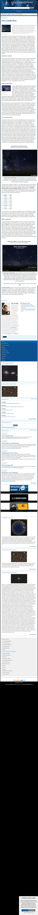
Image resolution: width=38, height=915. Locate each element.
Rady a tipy (4, 656)
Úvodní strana (4, 14)
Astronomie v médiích (6, 658)
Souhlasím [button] (25, 910)
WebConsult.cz (30, 684)
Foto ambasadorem (14, 327)
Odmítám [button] (32, 910)
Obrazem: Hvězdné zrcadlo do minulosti (28, 308)
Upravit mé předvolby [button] (28, 912)
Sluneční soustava (5, 345)
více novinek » (33, 482)
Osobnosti (4, 356)
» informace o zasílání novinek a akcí (8, 427)
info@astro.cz (4, 290)
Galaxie (3, 667)
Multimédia (4, 354)
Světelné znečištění (5, 352)
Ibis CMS (25, 684)
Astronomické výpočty (6, 655)
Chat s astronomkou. (20, 467)
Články (9, 14)
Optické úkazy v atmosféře (7, 670)
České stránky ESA (5, 648)
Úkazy (13, 14)
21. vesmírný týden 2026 (7, 517)
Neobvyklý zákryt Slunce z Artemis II (10, 453)
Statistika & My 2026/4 (11, 437)
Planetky (4, 669)
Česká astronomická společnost (9, 677)
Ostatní (3, 358)
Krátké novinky (5, 430)
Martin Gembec (4, 441)
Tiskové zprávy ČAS (6, 642)
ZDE (20, 284)
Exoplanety (4, 349)
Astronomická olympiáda (6, 644)
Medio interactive (13, 684)
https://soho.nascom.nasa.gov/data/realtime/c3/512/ (11, 448)
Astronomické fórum (6, 662)
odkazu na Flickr (15, 459)
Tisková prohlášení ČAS (6, 641)
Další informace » (32, 546)
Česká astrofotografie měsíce (9, 384)
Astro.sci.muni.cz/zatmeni (26, 236)
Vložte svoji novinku (33, 430)
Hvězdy (3, 347)
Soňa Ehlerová (4, 463)
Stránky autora (16, 333)
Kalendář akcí (5, 399)
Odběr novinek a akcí (7, 422)
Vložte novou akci (34, 398)
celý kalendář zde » (32, 418)
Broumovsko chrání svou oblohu (26, 304)
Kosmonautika (5, 343)
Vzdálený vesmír (5, 351)
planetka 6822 (8, 333)
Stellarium (26, 181)
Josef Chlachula (4, 434)
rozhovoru (12, 438)
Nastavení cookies (19, 682)
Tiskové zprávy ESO (6, 646)
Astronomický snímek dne (8, 363)
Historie (3, 360)
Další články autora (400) (25, 303)
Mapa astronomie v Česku (7, 660)
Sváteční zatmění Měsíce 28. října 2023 (27, 305)
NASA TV (3, 649)
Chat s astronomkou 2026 (7, 465)
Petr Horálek (4, 18)
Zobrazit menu (19, 11)
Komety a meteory (5, 674)
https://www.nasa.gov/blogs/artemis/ (8, 481)
